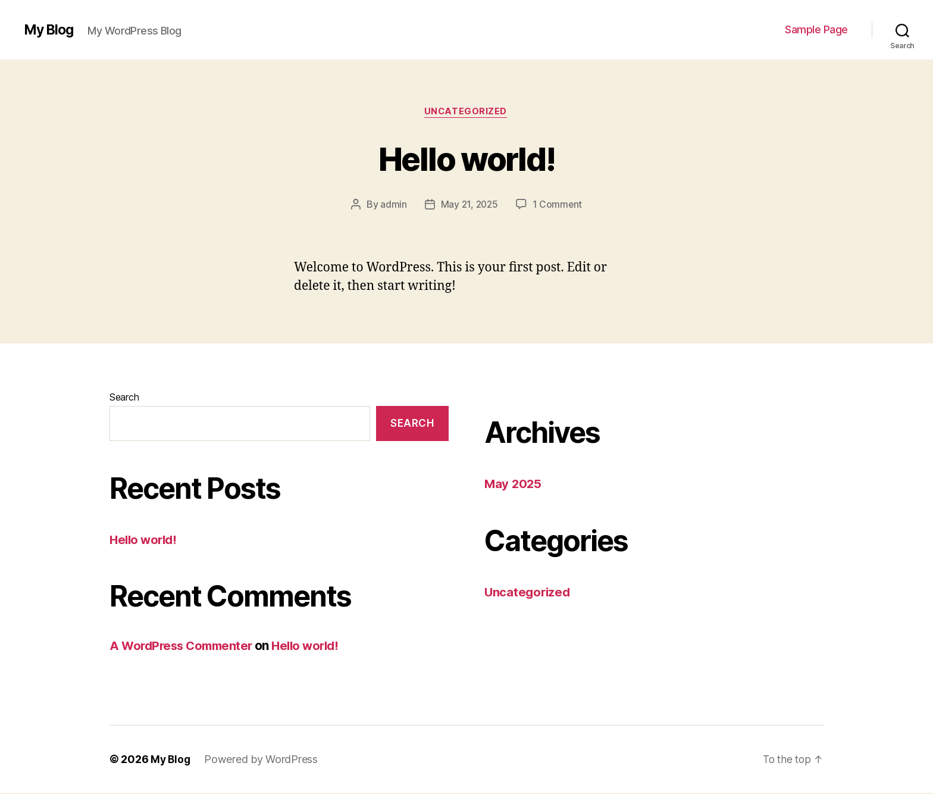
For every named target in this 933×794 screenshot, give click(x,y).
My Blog (50, 30)
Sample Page (816, 29)
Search (124, 398)
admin (392, 205)
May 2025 (513, 484)
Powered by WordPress (263, 760)
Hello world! (466, 158)
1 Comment (558, 205)
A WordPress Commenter (184, 646)
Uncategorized (466, 112)
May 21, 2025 (469, 205)
